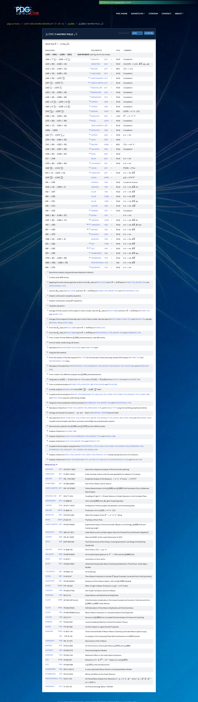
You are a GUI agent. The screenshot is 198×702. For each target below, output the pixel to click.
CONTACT (166, 13)
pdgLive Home (13, 23)
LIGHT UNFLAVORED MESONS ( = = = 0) (44, 23)
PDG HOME (121, 13)
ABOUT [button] (178, 13)
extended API (119, 2)
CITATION (153, 13)
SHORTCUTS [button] (137, 13)
